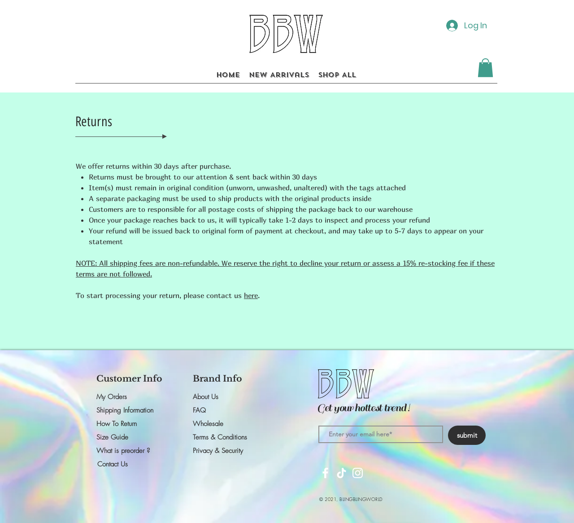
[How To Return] (128, 424)
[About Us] (225, 397)
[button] (485, 67)
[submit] (467, 435)
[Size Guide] (128, 437)
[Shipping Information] (128, 410)
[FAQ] (225, 410)
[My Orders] (128, 397)
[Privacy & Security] (225, 450)
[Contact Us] (129, 464)
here (251, 295)
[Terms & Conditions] (225, 437)
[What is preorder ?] (128, 450)
